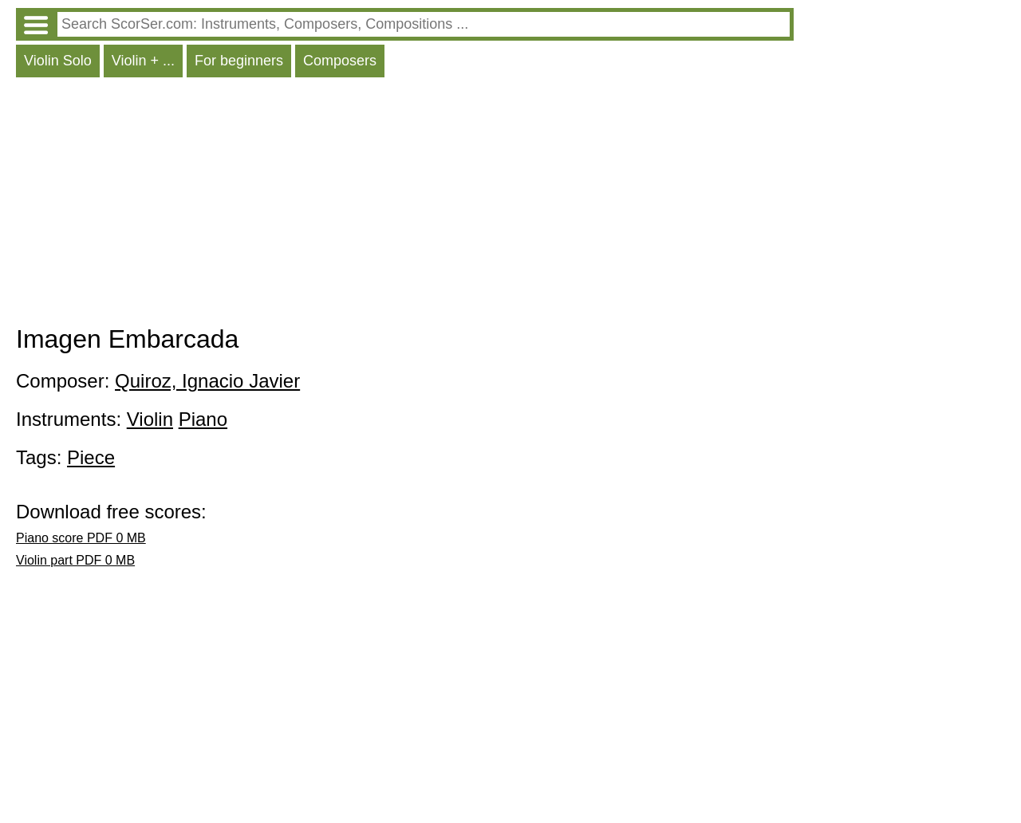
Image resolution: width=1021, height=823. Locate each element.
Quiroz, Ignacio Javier (207, 381)
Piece (91, 457)
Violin (150, 419)
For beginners (239, 61)
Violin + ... (143, 61)
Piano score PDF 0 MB (81, 538)
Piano (203, 419)
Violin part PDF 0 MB (75, 560)
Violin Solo (58, 61)
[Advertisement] (405, 205)
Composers (339, 61)
